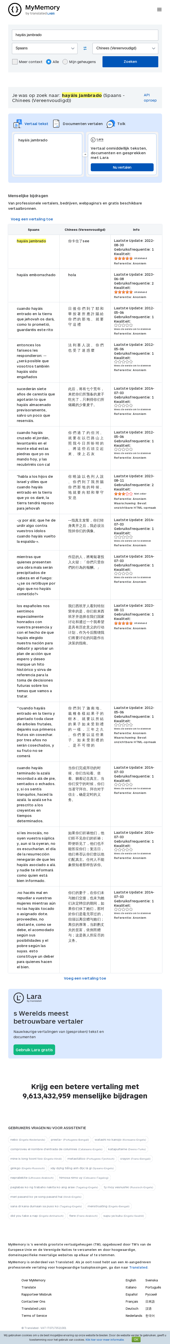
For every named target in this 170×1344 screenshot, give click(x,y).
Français (132, 1301)
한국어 (150, 1315)
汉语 (148, 1308)
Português (153, 1287)
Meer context (27, 61)
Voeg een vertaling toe (32, 219)
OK (136, 1339)
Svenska (151, 1280)
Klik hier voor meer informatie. (105, 1339)
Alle (52, 61)
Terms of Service (34, 1315)
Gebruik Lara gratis (34, 1049)
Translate (28, 1287)
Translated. (138, 1267)
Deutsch (132, 1308)
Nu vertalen (122, 167)
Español (131, 1294)
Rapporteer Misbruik (36, 1294)
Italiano (131, 1287)
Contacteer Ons (33, 1301)
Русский (151, 1294)
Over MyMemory (33, 1280)
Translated (33, 1308)
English (131, 1280)
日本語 (150, 1301)
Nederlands (134, 1315)
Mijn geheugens (79, 61)
